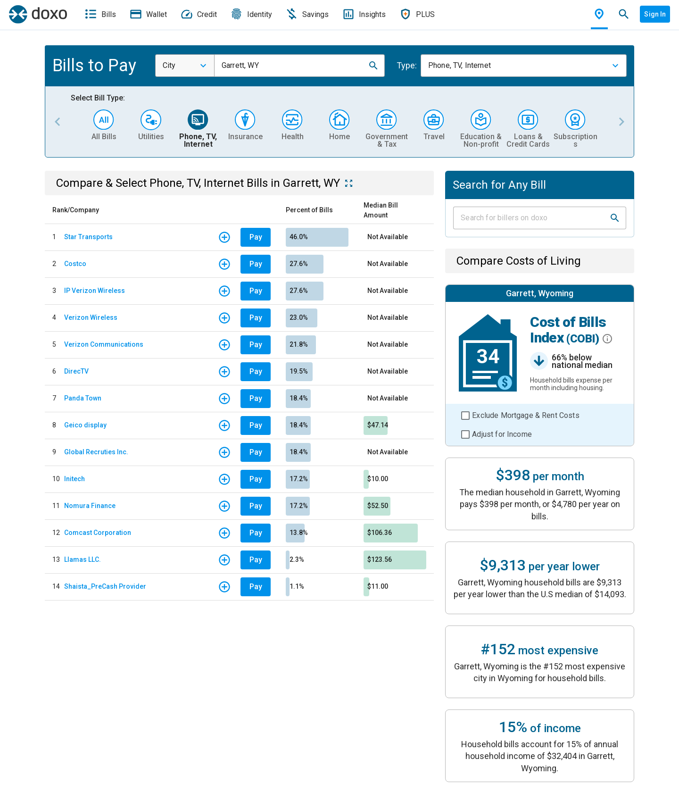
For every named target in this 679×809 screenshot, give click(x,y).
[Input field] (531, 218)
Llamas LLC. (82, 559)
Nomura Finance (90, 505)
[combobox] (185, 65)
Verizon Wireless (90, 317)
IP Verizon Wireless (94, 290)
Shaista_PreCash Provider (105, 586)
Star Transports (88, 237)
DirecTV (76, 371)
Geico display (85, 425)
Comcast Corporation (97, 532)
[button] (373, 65)
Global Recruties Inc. (96, 452)
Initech (74, 479)
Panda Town (82, 398)
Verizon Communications (103, 344)
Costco (75, 263)
